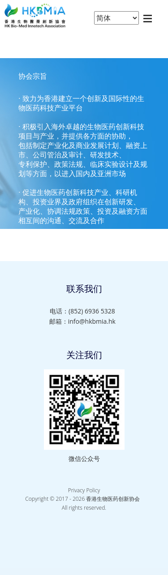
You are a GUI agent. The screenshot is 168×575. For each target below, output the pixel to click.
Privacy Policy (84, 490)
